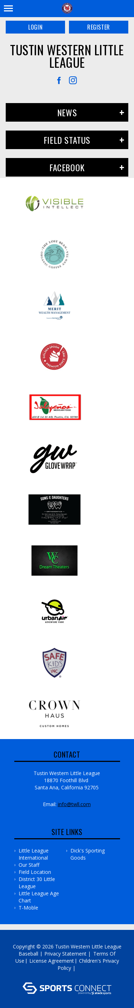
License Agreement (51, 960)
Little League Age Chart (39, 897)
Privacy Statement (65, 953)
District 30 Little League (37, 883)
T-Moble (28, 907)
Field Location (35, 872)
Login (35, 27)
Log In (68, 975)
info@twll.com (74, 804)
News (67, 112)
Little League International (34, 854)
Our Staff (29, 864)
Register (98, 27)
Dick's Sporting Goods (87, 854)
